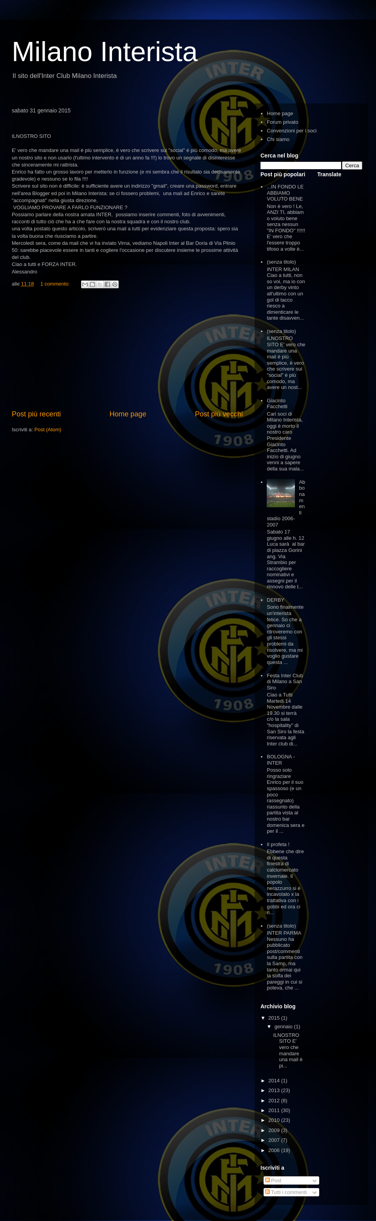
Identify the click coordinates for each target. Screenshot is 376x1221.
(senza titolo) (281, 262)
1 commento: (55, 284)
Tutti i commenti (286, 1192)
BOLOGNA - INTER (281, 760)
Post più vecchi (219, 414)
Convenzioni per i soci (291, 131)
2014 (274, 1081)
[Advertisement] (127, 350)
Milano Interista (105, 51)
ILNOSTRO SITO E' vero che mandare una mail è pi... (287, 1050)
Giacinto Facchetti (277, 404)
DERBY (275, 600)
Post (273, 1180)
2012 (274, 1100)
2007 (274, 1140)
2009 (274, 1130)
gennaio (284, 1026)
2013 (274, 1090)
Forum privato (282, 122)
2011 (274, 1110)
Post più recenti (36, 414)
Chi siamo (278, 139)
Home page (128, 414)
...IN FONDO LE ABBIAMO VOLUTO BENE (285, 193)
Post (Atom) (47, 429)
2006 (274, 1150)
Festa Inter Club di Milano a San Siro (285, 682)
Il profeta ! (278, 844)
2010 (274, 1120)
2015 (274, 1018)
